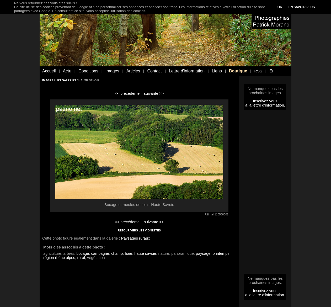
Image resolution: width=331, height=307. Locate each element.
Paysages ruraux (135, 238)
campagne (100, 253)
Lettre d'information (187, 71)
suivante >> (154, 93)
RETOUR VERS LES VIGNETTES (139, 230)
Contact (154, 71)
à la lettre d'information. (265, 105)
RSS (258, 71)
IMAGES (47, 80)
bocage (82, 253)
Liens (217, 71)
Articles (133, 71)
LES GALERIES (66, 80)
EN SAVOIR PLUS (302, 7)
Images (112, 71)
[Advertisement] (265, 193)
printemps (220, 253)
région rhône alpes (59, 258)
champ (117, 253)
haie (128, 253)
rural (81, 258)
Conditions (88, 71)
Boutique (238, 71)
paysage (203, 253)
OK (279, 7)
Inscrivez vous (265, 101)
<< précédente (127, 93)
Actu (67, 71)
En (272, 71)
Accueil (49, 71)
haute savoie (145, 253)
